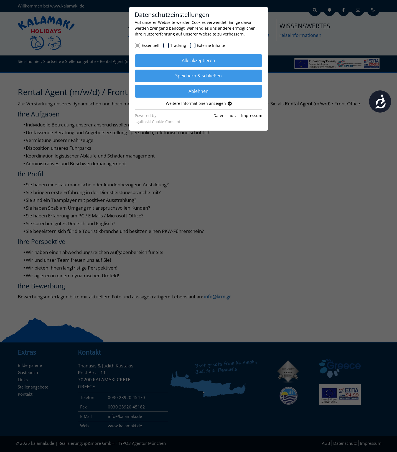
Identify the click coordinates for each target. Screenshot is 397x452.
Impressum (251, 115)
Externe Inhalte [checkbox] (211, 45)
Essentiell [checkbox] (150, 45)
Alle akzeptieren (198, 60)
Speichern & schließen (198, 76)
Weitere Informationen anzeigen (198, 103)
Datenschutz (225, 115)
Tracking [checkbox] (178, 45)
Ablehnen (198, 91)
